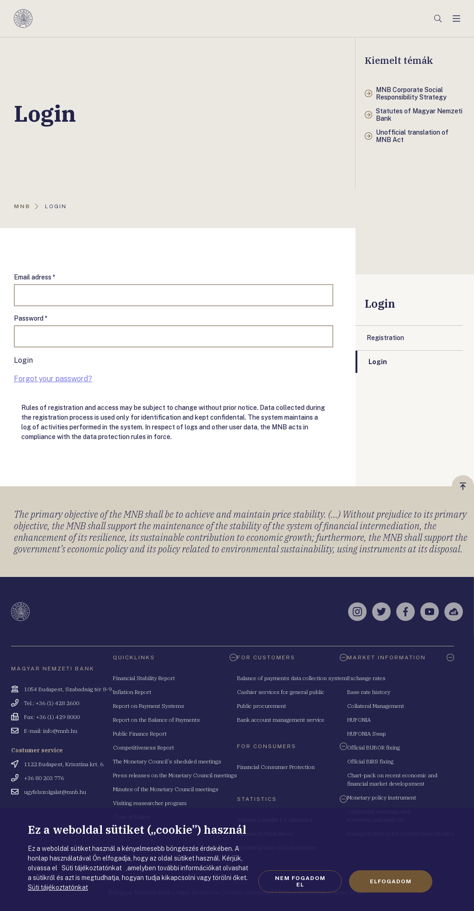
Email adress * (35, 277)
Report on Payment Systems (148, 705)
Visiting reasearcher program (150, 802)
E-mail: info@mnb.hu (50, 730)
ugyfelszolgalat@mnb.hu (55, 791)
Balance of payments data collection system (292, 678)
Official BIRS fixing (370, 761)
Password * (31, 318)
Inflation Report (132, 691)
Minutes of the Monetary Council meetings (165, 789)
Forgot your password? (53, 378)
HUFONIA (359, 719)
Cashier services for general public (280, 691)
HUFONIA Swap (366, 733)
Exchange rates (366, 678)
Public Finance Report (140, 733)
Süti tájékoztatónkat (58, 887)
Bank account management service (280, 719)
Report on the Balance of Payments (156, 719)
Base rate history (368, 691)
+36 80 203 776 (44, 778)
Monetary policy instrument (381, 797)
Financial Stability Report (144, 678)
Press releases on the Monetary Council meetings (175, 775)
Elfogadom (391, 881)
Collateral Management (375, 705)
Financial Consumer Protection (276, 766)
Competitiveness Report (143, 747)
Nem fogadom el (300, 881)
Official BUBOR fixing (373, 747)
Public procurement (261, 705)
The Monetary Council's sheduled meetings (167, 761)
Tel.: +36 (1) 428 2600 (51, 703)
